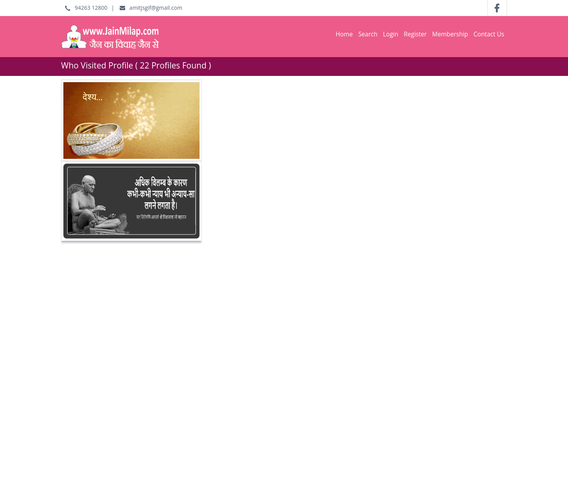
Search (367, 34)
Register (415, 34)
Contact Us (489, 34)
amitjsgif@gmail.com (151, 7)
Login (390, 34)
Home (344, 34)
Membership (450, 34)
